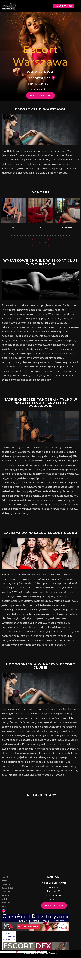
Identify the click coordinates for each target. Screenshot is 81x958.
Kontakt (7, 902)
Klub (4, 880)
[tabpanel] (13, 213)
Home (5, 877)
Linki (4, 899)
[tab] (11, 235)
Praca (5, 895)
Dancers (7, 884)
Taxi (4, 906)
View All (40, 242)
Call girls (8, 888)
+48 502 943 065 (40, 95)
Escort (6, 892)
